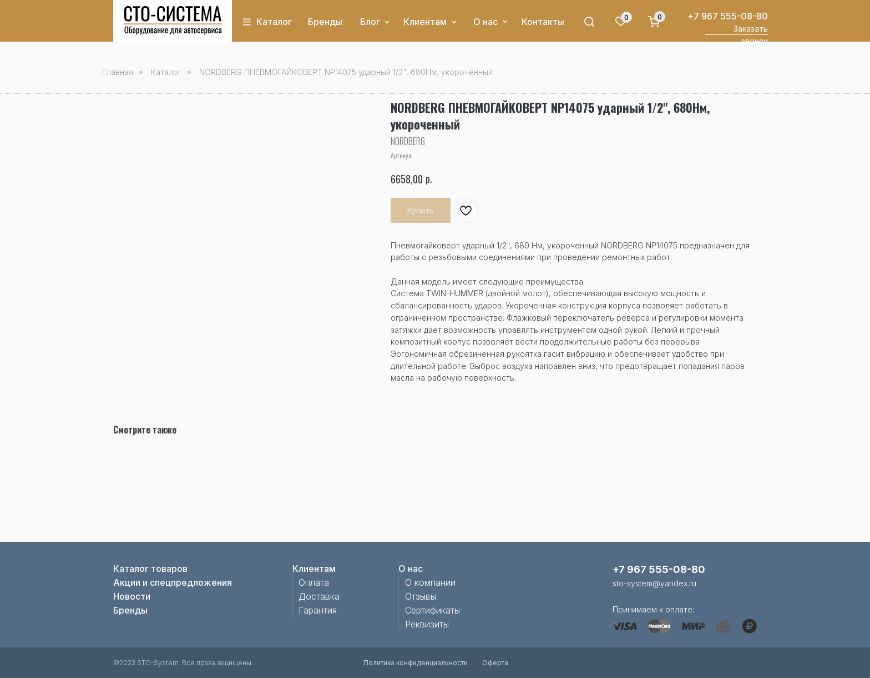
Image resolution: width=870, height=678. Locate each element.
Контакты (543, 21)
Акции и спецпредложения (172, 582)
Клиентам (425, 21)
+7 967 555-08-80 (727, 16)
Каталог (274, 21)
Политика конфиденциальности (415, 663)
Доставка (319, 596)
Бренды (325, 21)
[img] (173, 20)
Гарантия (318, 610)
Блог (370, 21)
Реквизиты (427, 624)
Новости (131, 596)
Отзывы (420, 596)
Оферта (495, 663)
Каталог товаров (150, 568)
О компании (430, 582)
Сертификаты (432, 610)
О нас (485, 21)
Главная (117, 72)
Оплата (314, 582)
